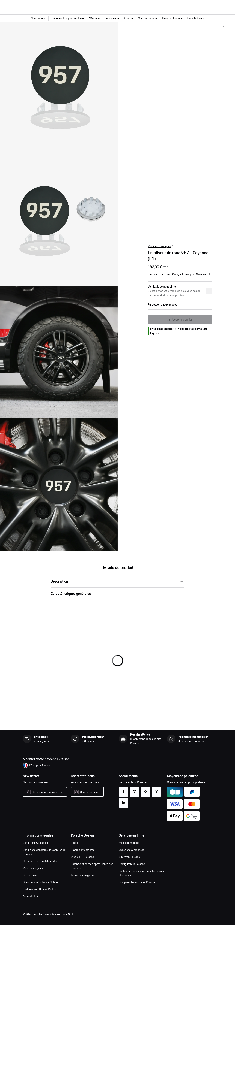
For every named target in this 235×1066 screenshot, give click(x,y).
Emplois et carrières (82, 850)
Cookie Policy (31, 875)
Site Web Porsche (129, 857)
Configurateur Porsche (132, 864)
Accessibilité (30, 896)
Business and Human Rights (39, 889)
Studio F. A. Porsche (82, 857)
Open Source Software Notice (40, 882)
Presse (75, 843)
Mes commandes (129, 843)
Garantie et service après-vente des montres (92, 866)
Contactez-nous (89, 792)
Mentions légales (33, 868)
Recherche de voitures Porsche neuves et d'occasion (141, 873)
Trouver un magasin (82, 875)
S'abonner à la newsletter (47, 792)
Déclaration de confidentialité (40, 861)
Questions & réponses (131, 850)
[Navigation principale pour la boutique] (117, 18)
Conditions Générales (35, 843)
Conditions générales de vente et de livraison (44, 852)
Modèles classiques (159, 246)
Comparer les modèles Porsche (137, 882)
